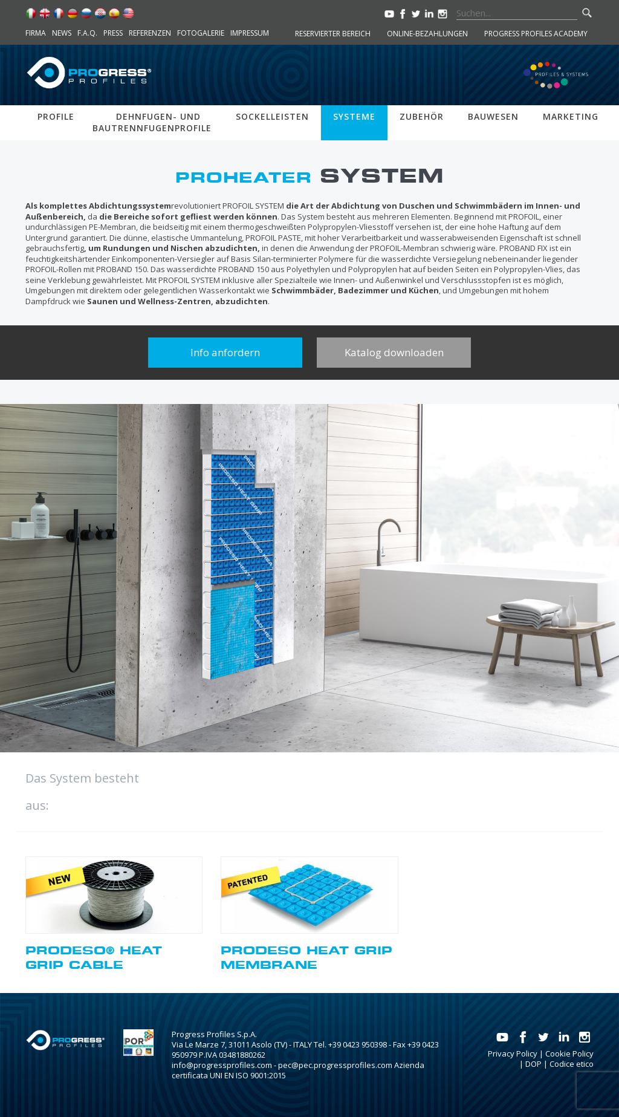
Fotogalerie (200, 33)
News (61, 33)
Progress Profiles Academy (536, 33)
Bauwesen (493, 116)
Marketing (570, 116)
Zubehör (422, 116)
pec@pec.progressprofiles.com (335, 1065)
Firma (35, 33)
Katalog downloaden (394, 352)
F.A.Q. (87, 33)
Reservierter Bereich (333, 33)
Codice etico (571, 1063)
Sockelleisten (272, 116)
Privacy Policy (512, 1053)
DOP (533, 1063)
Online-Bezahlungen (427, 33)
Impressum (249, 33)
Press (113, 33)
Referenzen (150, 33)
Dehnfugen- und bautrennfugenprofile (152, 122)
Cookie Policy (569, 1053)
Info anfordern (225, 352)
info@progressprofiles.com (222, 1065)
